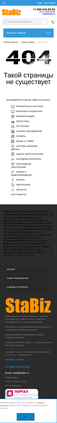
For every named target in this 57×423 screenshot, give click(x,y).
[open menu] (4, 3)
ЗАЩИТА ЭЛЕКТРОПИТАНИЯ (27, 154)
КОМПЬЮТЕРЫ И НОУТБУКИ (27, 106)
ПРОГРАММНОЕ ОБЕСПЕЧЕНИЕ (21, 165)
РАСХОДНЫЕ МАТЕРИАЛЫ (26, 159)
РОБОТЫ (18, 180)
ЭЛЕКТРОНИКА (20, 185)
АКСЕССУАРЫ (20, 121)
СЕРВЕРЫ (18, 136)
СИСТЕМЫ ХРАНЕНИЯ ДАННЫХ (24, 147)
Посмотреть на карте (14, 359)
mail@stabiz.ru (48, 14)
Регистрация (49, 3)
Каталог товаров (28, 32)
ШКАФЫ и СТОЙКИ (22, 141)
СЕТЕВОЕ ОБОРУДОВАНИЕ (26, 131)
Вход (39, 3)
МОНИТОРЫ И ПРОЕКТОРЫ (26, 111)
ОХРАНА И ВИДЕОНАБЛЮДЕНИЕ (21, 173)
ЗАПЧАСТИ (18, 190)
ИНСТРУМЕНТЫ (18, 194)
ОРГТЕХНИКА (20, 126)
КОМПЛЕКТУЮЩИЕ (22, 116)
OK (25, 417)
